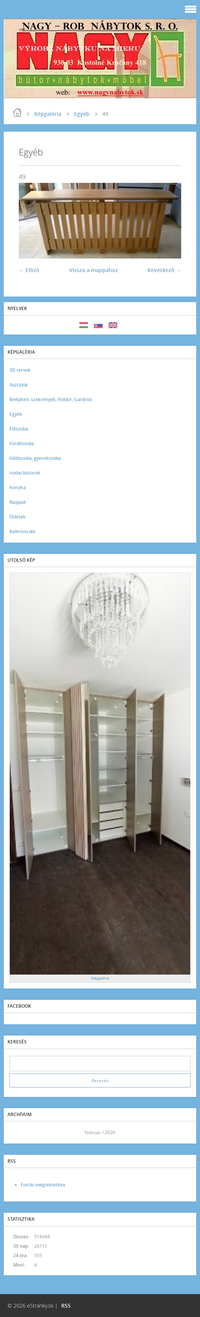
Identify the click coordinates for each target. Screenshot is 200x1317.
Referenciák (22, 531)
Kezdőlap (17, 112)
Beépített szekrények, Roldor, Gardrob (50, 399)
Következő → (164, 270)
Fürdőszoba (21, 443)
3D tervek (19, 370)
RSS (66, 1305)
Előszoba (18, 429)
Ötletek (17, 517)
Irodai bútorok (24, 473)
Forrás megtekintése (43, 1185)
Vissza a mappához (93, 270)
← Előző (29, 270)
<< (17, 1132)
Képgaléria (47, 113)
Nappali (17, 502)
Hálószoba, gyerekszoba (35, 458)
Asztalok (18, 385)
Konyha (17, 487)
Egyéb (81, 113)
